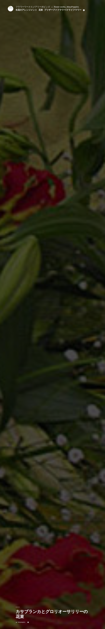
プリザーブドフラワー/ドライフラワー (62, 10)
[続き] (84, 10)
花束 (41, 10)
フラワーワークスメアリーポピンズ (33, 7)
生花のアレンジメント (26, 10)
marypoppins (21, 622)
